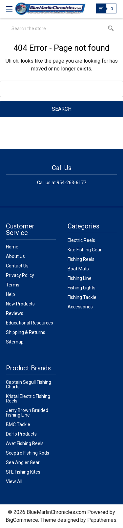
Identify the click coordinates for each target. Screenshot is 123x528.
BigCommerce (22, 520)
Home (12, 246)
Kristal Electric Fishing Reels (28, 398)
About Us (15, 256)
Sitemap (15, 342)
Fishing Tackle (82, 297)
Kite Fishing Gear (85, 249)
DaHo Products (21, 434)
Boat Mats (78, 268)
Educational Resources (29, 323)
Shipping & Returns (25, 332)
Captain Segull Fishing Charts (28, 384)
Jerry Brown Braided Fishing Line (27, 412)
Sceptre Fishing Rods (27, 453)
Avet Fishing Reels (25, 443)
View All (14, 481)
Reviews (14, 313)
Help (10, 294)
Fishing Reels (81, 259)
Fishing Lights (81, 287)
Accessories (80, 306)
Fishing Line (80, 278)
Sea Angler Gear (23, 462)
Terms (12, 285)
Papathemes (101, 520)
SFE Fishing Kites (23, 472)
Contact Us (17, 266)
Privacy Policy (20, 275)
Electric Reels (81, 240)
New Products (20, 304)
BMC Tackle (18, 424)
